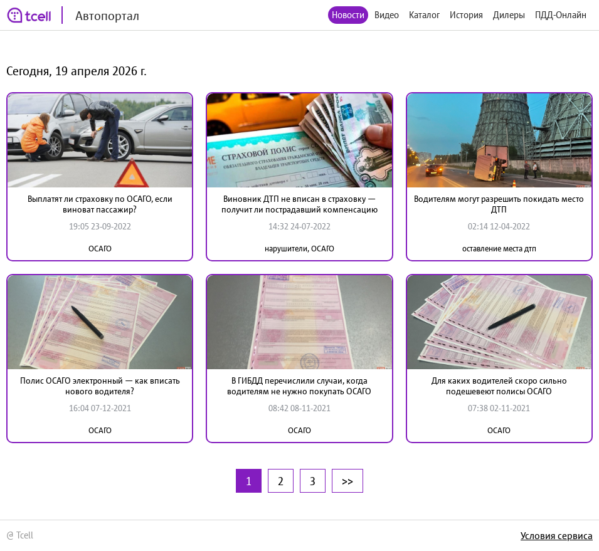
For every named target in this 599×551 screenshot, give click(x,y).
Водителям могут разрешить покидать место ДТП (499, 204)
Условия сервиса (557, 535)
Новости (348, 15)
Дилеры (509, 15)
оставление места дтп (499, 248)
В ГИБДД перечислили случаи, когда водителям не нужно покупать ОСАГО (299, 385)
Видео (386, 15)
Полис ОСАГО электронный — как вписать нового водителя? (100, 385)
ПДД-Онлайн (560, 15)
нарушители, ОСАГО (299, 248)
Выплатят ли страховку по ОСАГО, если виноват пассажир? (100, 204)
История (466, 15)
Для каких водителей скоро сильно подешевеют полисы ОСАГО (499, 385)
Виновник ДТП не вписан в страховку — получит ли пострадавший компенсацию (299, 204)
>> (347, 481)
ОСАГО (100, 248)
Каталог (424, 15)
